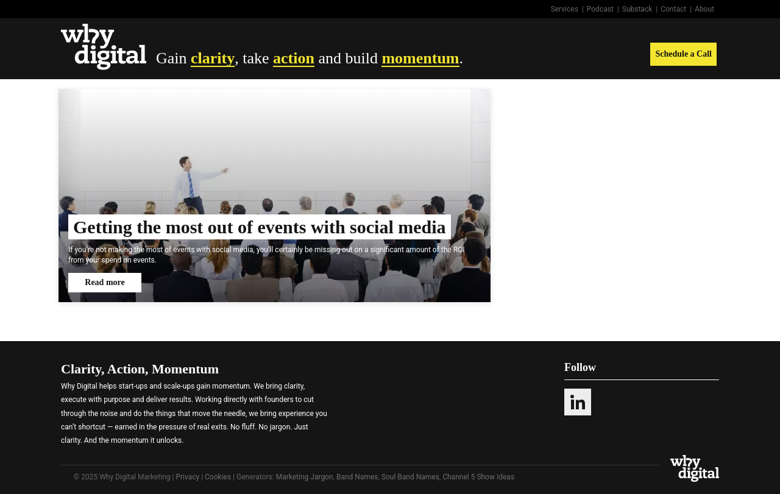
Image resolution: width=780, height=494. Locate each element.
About (704, 9)
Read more (104, 282)
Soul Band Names (410, 477)
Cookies (218, 477)
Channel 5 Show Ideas (478, 477)
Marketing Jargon (304, 477)
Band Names (357, 477)
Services (564, 9)
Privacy (187, 477)
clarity (213, 58)
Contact (673, 9)
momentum (420, 58)
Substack (637, 9)
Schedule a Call (683, 53)
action (293, 58)
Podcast (600, 9)
